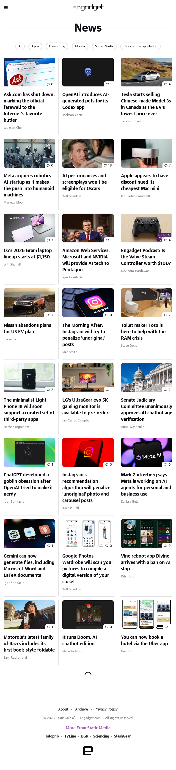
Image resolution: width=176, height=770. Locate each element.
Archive (81, 709)
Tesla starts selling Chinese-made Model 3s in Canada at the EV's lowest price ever (146, 104)
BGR (84, 736)
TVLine (70, 736)
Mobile (80, 46)
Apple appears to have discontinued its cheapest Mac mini (144, 182)
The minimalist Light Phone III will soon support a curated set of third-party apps (29, 410)
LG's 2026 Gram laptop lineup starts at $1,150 (28, 253)
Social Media (104, 46)
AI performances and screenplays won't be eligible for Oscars (84, 182)
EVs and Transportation (140, 46)
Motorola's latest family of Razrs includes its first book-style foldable (29, 643)
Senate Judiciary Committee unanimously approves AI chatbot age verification (146, 410)
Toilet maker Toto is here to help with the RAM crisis (143, 332)
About (63, 709)
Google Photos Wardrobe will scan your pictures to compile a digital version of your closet (87, 569)
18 (110, 165)
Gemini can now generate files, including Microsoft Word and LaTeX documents (29, 566)
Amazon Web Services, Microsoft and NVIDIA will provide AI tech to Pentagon (86, 260)
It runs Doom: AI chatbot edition (79, 640)
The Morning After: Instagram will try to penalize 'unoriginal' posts (83, 335)
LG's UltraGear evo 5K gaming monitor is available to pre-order (85, 406)
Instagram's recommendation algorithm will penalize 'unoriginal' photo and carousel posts (86, 488)
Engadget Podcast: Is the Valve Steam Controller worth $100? (146, 257)
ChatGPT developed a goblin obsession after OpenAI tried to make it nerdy (28, 484)
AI (20, 46)
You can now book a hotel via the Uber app (144, 640)
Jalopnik (52, 736)
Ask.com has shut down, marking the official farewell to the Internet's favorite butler (29, 107)
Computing (57, 46)
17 (51, 315)
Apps (35, 46)
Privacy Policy (106, 709)
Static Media (65, 718)
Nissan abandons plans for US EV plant (27, 328)
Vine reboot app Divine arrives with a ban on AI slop (145, 562)
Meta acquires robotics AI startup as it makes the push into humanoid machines (29, 185)
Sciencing (101, 736)
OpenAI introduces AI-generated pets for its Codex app (85, 101)
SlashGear (122, 736)
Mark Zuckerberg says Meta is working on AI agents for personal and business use (146, 484)
